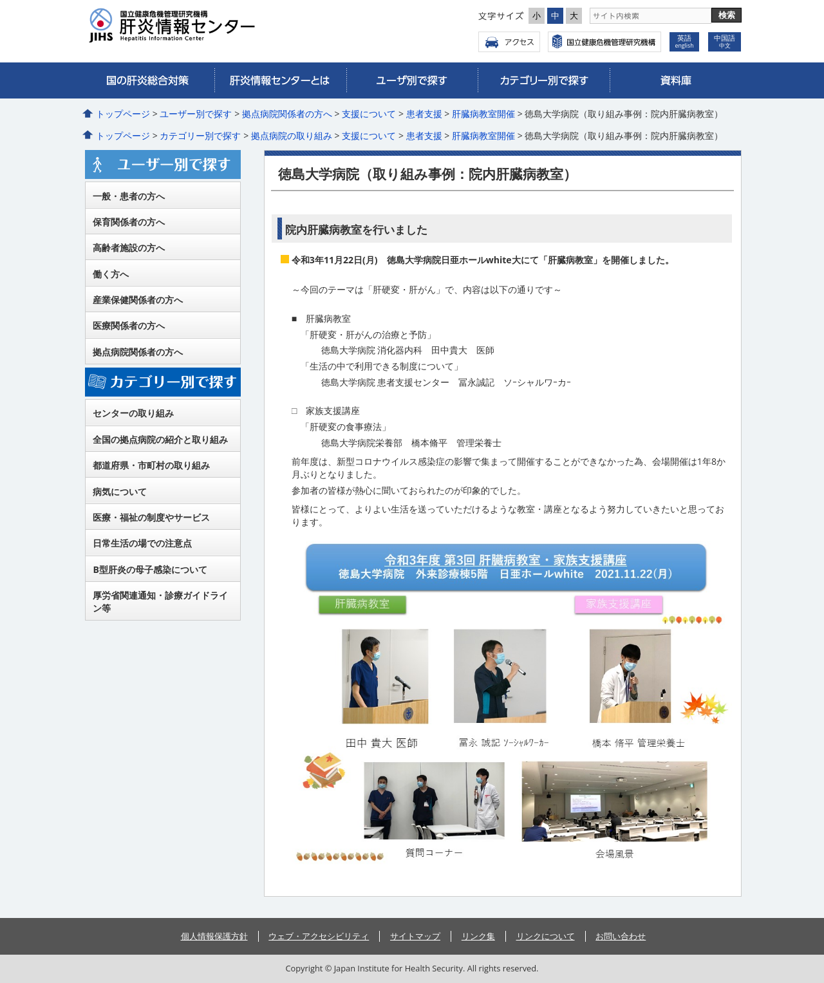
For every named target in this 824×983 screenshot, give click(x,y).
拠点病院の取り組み (291, 135)
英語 (684, 41)
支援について (369, 114)
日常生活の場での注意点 (142, 543)
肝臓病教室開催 (483, 114)
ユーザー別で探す (412, 80)
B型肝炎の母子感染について (150, 569)
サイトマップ (415, 936)
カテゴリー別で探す (544, 80)
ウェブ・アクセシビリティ (318, 936)
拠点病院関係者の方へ (287, 114)
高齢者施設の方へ (129, 247)
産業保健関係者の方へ (138, 300)
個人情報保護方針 (214, 936)
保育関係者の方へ (129, 222)
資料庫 (676, 80)
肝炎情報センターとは (280, 80)
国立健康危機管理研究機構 (604, 42)
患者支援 (424, 114)
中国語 (724, 41)
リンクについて (545, 936)
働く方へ (111, 274)
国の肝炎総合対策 (148, 80)
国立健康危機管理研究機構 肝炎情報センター (204, 25)
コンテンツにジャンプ (0, 0)
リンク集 (478, 936)
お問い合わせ (620, 936)
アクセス (509, 42)
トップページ (123, 114)
